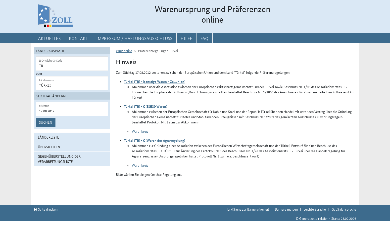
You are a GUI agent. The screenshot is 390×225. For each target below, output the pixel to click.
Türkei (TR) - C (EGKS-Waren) (145, 106)
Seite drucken (45, 209)
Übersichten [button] (49, 146)
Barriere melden (286, 209)
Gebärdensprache (344, 209)
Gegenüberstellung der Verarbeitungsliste (59, 159)
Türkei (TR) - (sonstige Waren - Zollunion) (154, 81)
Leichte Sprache (314, 209)
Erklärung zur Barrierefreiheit (248, 209)
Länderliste (48, 137)
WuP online (124, 50)
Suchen (45, 122)
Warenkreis (140, 131)
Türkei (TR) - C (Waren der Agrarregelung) (154, 140)
